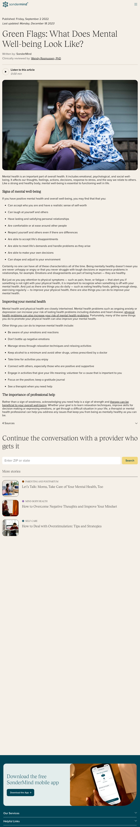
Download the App (21, 792)
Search (129, 460)
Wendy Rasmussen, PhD (46, 58)
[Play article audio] (5, 71)
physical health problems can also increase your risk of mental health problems (68, 313)
